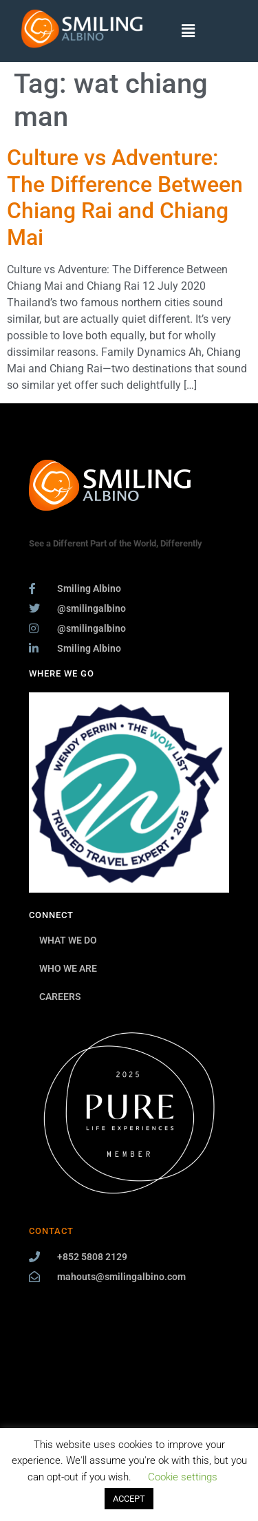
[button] (188, 31)
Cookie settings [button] (182, 1477)
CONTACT (51, 1231)
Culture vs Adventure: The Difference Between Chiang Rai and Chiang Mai (125, 197)
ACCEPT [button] (129, 1498)
